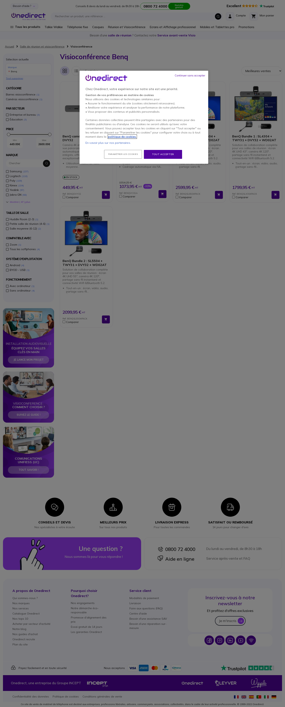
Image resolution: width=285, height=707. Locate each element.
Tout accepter (163, 154)
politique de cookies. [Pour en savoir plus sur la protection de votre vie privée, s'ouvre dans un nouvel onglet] (122, 136)
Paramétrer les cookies (123, 154)
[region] (144, 117)
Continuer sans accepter (190, 75)
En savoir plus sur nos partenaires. (108, 143)
